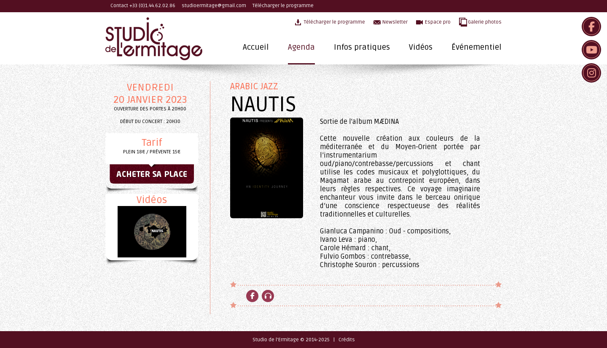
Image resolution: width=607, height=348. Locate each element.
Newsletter (395, 22)
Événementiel (476, 47)
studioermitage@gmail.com (214, 6)
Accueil (256, 47)
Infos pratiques (362, 47)
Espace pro (438, 22)
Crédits (346, 340)
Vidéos (420, 47)
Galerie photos (485, 22)
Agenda (301, 47)
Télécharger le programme (283, 6)
